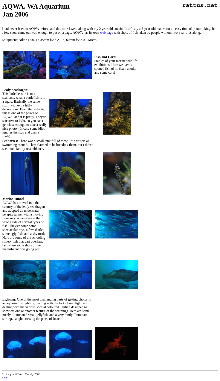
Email (5, 377)
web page (106, 32)
